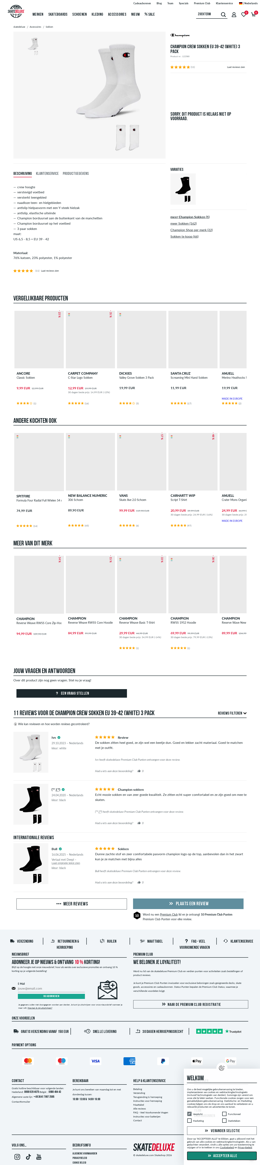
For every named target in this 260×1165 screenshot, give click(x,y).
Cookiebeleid (227, 1147)
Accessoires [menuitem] (117, 15)
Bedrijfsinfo (82, 1145)
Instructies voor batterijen (146, 1116)
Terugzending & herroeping (147, 1097)
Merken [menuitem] (37, 15)
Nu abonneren (51, 996)
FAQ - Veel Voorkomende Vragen (150, 1112)
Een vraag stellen (71, 694)
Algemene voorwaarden (85, 1153)
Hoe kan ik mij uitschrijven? (40, 1008)
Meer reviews (71, 904)
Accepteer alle (222, 1156)
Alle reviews (139, 1108)
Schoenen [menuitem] (79, 15)
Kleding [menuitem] (97, 15)
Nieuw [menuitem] (135, 15)
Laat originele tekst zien (66, 863)
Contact (137, 1120)
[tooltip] (59, 737)
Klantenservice (238, 942)
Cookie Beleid (79, 1162)
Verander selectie (222, 1131)
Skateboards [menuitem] (58, 15)
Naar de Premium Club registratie (190, 1004)
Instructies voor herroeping (147, 1100)
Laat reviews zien (236, 67)
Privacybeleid (80, 1158)
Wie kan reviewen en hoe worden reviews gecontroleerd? (51, 724)
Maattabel (151, 942)
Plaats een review (188, 904)
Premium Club (169, 914)
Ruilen (108, 942)
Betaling (137, 1089)
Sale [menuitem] (150, 15)
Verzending (21, 942)
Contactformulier (21, 1101)
